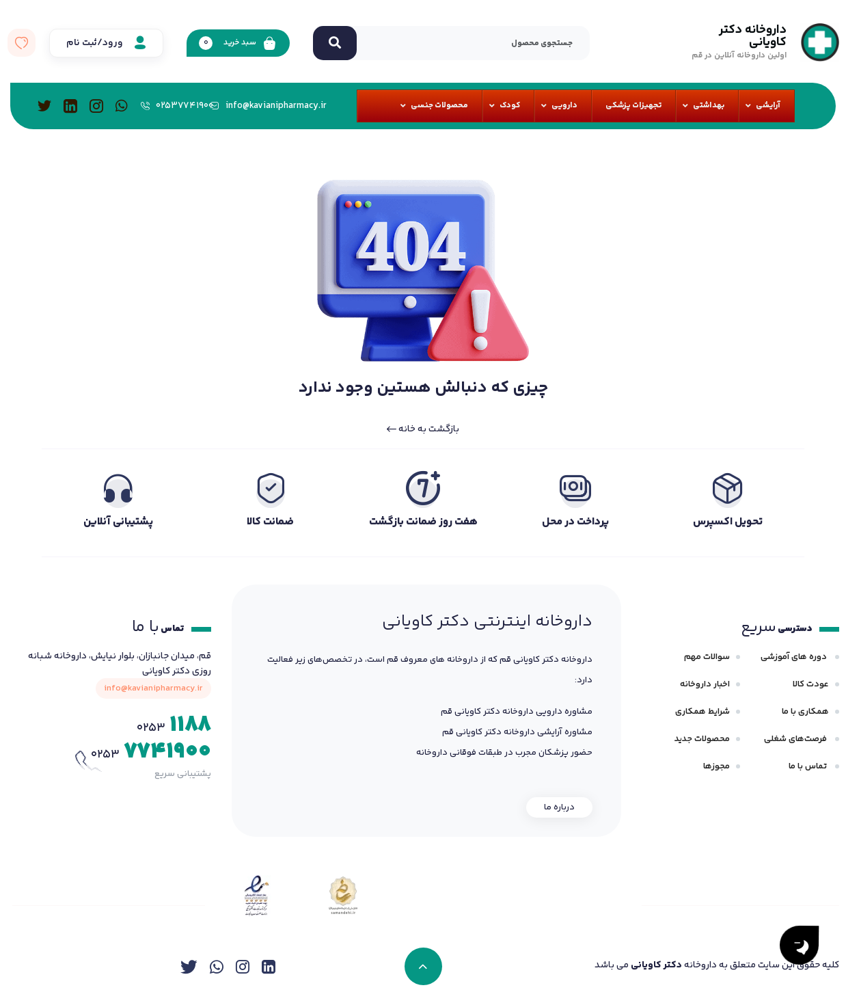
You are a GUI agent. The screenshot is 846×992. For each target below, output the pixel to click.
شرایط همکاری (702, 712)
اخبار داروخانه (705, 684)
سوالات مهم (707, 657)
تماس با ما (809, 766)
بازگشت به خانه (423, 429)
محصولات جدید (702, 739)
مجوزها (716, 766)
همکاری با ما (805, 712)
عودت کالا (811, 684)
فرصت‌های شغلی (796, 739)
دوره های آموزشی (795, 657)
